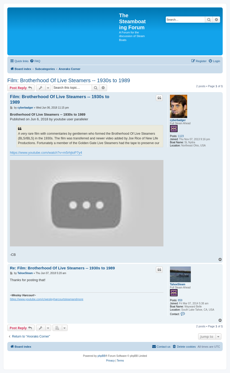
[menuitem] (35, 61)
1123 (181, 136)
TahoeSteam (177, 284)
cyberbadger (178, 120)
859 (180, 300)
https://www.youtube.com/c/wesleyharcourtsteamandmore (46, 299)
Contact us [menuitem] (161, 346)
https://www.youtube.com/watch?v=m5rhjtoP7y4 (46, 153)
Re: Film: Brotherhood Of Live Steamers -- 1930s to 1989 (62, 268)
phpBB (101, 355)
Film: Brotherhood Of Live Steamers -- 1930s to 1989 (68, 80)
